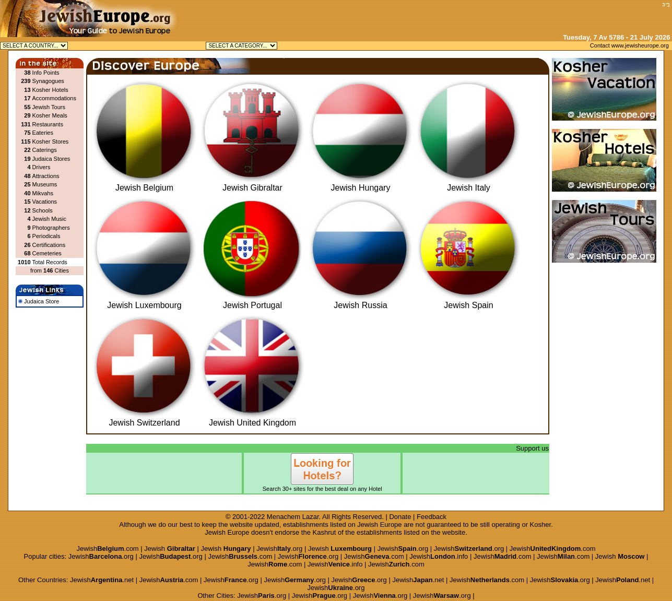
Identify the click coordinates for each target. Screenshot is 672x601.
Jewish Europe (379, 524)
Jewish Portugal (252, 301)
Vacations (44, 201)
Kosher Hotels (50, 90)
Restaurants (47, 124)
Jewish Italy (468, 184)
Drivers (41, 167)
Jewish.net (102, 580)
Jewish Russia (360, 301)
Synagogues (48, 81)
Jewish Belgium (144, 184)
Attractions (46, 176)
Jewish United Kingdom (252, 419)
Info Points (46, 72)
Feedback (431, 517)
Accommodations (54, 98)
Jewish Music (49, 219)
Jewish (169, 548)
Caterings (44, 150)
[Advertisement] (537, 15)
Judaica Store (38, 301)
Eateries (42, 132)
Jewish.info (438, 556)
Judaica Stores (51, 159)
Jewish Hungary (360, 184)
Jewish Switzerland (144, 419)
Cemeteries (47, 253)
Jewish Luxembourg (144, 301)
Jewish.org (279, 548)
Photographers (51, 228)
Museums (44, 184)
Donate (400, 517)
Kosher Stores (50, 141)
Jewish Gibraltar (252, 184)
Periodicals (46, 236)
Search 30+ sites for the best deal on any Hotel (322, 485)
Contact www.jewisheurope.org (629, 45)
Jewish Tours (48, 107)
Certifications (49, 245)
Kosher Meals (49, 115)
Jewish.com (107, 548)
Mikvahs (42, 193)
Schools (42, 210)
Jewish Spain (468, 301)
